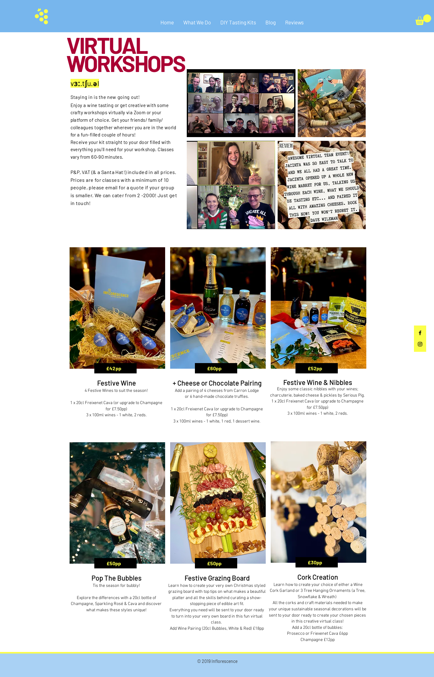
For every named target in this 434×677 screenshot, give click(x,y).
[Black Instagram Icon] (420, 344)
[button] (423, 19)
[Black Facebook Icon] (420, 333)
